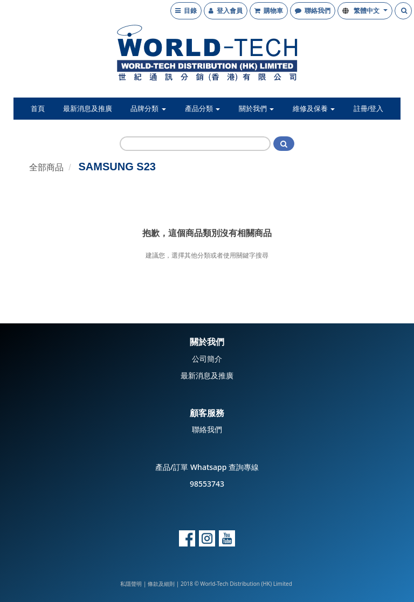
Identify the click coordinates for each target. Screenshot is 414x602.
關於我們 (256, 109)
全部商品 (46, 167)
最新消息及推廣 (87, 109)
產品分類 (202, 109)
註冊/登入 (369, 109)
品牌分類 (148, 109)
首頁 (38, 109)
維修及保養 (314, 109)
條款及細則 (161, 584)
